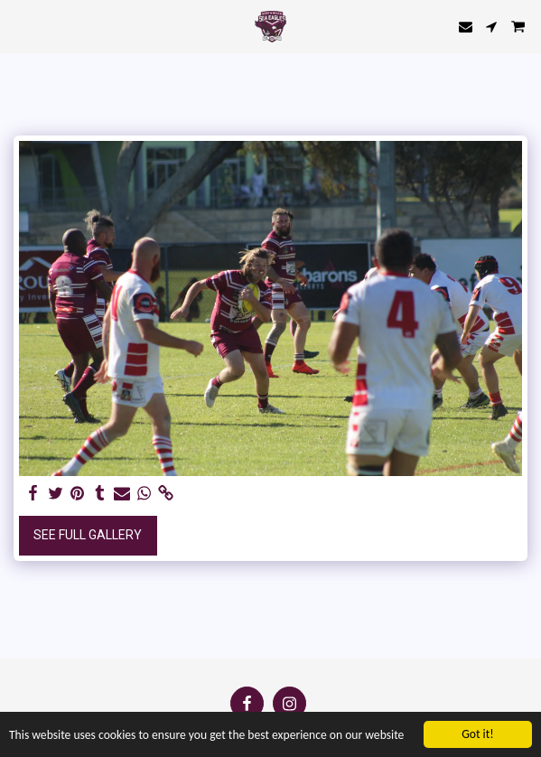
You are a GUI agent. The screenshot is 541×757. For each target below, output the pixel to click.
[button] (20, 26)
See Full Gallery (87, 535)
